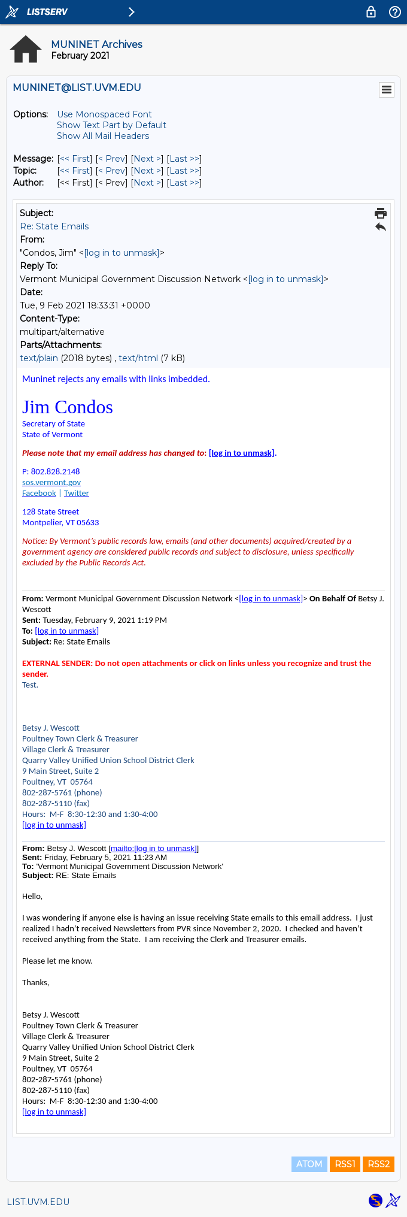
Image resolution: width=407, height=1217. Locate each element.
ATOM (309, 1164)
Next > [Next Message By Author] (147, 182)
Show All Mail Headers (103, 136)
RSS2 (378, 1164)
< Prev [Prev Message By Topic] (111, 170)
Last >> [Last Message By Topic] (184, 170)
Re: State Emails (54, 226)
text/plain (39, 358)
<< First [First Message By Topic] (75, 170)
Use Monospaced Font (104, 114)
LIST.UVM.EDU (38, 1202)
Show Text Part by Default (111, 125)
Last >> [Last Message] (184, 158)
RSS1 (345, 1164)
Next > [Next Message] (147, 158)
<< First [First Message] (75, 158)
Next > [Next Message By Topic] (147, 170)
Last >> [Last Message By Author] (184, 182)
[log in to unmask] (122, 252)
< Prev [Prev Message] (111, 158)
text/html (138, 358)
